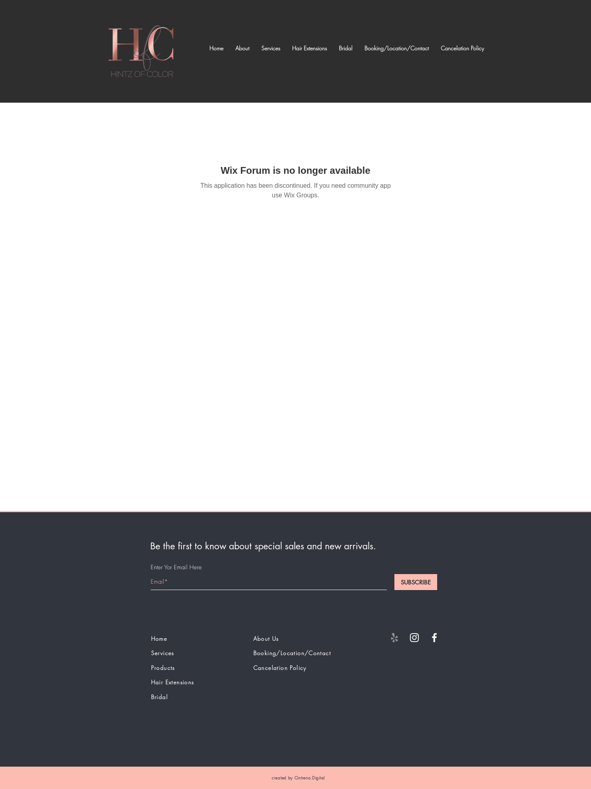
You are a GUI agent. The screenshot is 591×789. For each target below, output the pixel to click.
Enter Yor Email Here (176, 567)
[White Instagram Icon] (414, 638)
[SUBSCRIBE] (415, 582)
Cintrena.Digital (310, 778)
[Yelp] (394, 638)
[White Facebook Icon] (434, 638)
